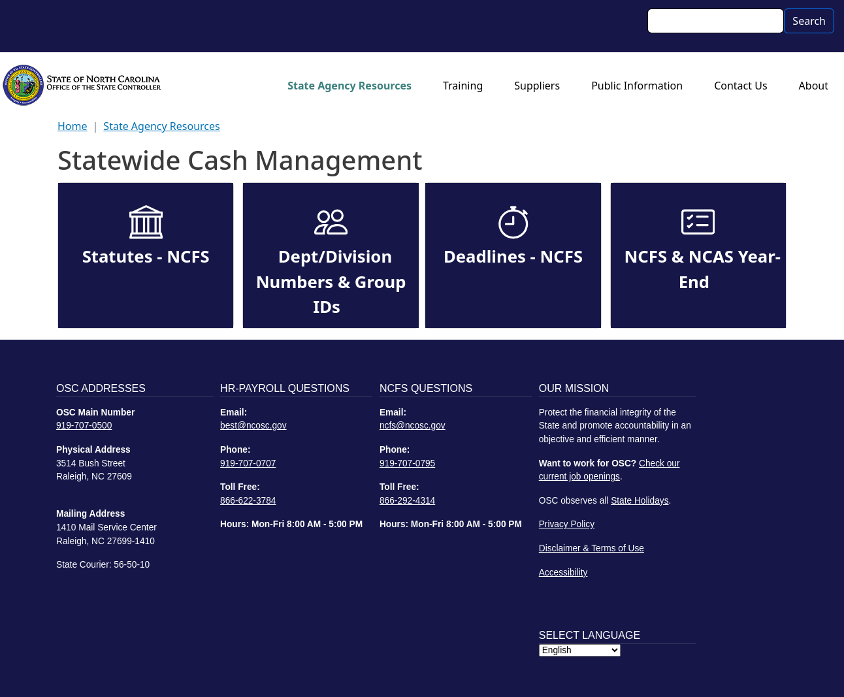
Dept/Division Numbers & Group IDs (331, 281)
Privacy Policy (566, 524)
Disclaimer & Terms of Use (591, 548)
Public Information (637, 85)
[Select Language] (580, 650)
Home (72, 126)
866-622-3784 (248, 501)
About (813, 85)
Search (809, 21)
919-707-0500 (84, 425)
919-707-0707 (248, 463)
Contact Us (740, 85)
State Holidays (639, 501)
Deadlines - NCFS (513, 256)
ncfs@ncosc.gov (413, 425)
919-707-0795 (407, 463)
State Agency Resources (349, 85)
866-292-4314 (407, 501)
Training (463, 85)
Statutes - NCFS (146, 256)
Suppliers (537, 85)
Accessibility (563, 572)
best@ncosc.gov (253, 425)
